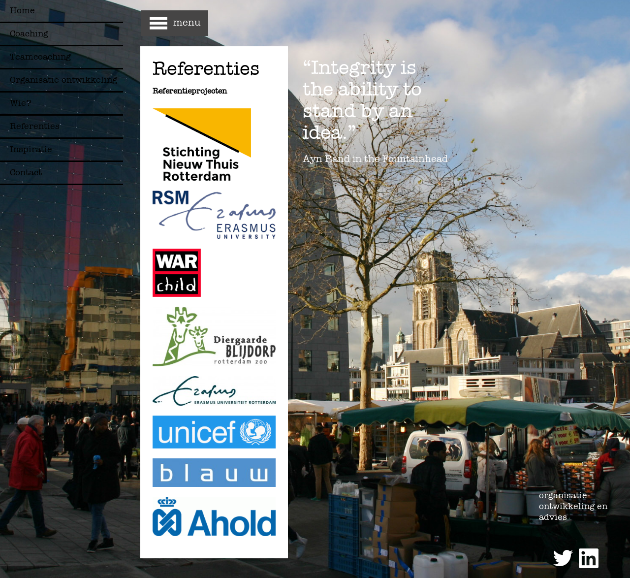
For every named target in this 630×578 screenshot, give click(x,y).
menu (186, 22)
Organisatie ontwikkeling (63, 80)
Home (22, 10)
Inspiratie (31, 149)
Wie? (21, 103)
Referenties (35, 126)
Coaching (29, 34)
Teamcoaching (40, 57)
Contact (26, 172)
